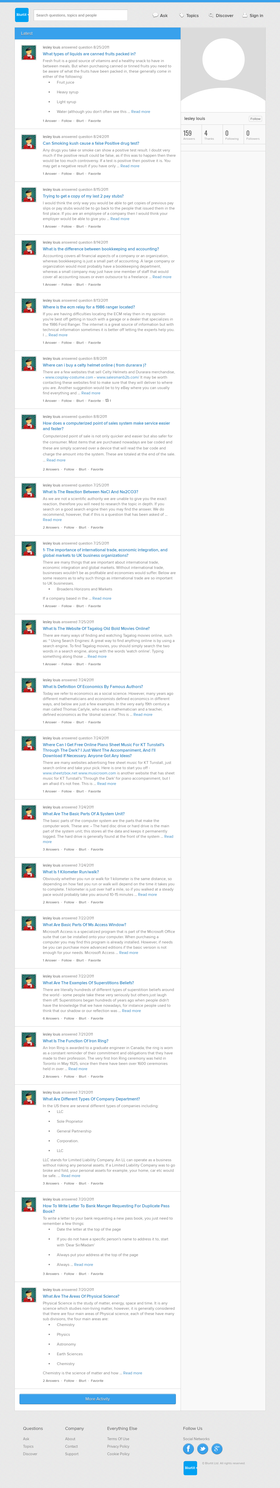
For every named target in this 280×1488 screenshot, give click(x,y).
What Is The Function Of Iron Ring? (75, 1041)
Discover (220, 15)
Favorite (94, 121)
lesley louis (51, 47)
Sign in (252, 15)
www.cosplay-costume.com (69, 377)
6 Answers (51, 1018)
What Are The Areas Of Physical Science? (81, 1296)
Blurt (80, 121)
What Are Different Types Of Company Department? (91, 1099)
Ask (160, 15)
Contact (71, 1446)
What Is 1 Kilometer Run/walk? (71, 872)
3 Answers (51, 849)
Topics (188, 15)
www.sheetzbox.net (60, 773)
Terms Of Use (118, 1439)
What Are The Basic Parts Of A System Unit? (84, 813)
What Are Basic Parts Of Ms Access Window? (84, 924)
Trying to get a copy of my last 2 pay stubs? (83, 196)
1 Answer (50, 121)
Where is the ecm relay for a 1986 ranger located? (89, 307)
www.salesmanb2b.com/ (118, 377)
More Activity (97, 1399)
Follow (67, 121)
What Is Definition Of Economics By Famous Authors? (93, 686)
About (70, 1439)
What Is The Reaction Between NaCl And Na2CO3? (90, 491)
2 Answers (51, 469)
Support (71, 1454)
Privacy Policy (118, 1446)
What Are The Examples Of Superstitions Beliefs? (88, 982)
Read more (140, 111)
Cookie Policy (118, 1454)
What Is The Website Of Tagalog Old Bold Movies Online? (96, 628)
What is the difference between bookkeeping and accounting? (101, 249)
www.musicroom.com (97, 773)
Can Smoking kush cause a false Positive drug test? (91, 143)
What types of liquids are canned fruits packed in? (89, 54)
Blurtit (22, 14)
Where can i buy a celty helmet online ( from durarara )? (94, 365)
